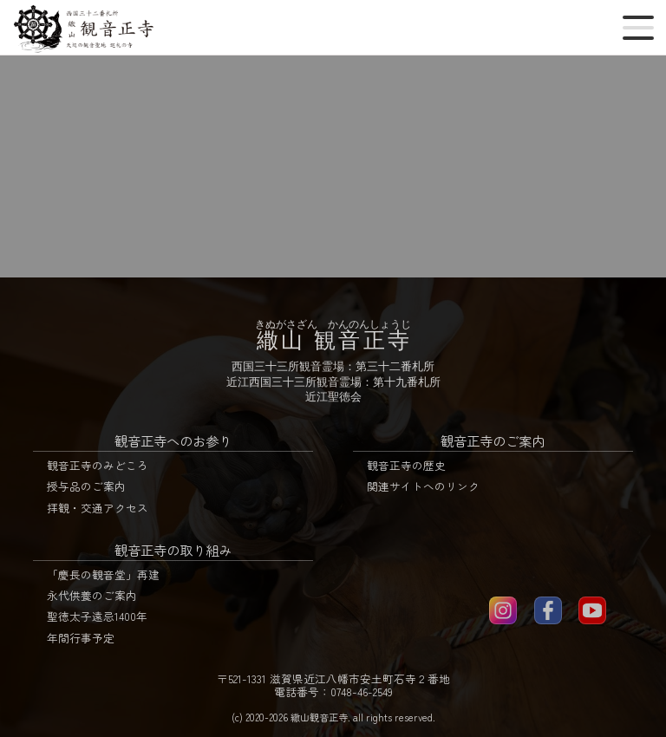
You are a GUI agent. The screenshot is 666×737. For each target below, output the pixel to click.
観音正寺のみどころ (97, 465)
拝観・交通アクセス (97, 507)
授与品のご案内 (86, 486)
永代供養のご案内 (92, 595)
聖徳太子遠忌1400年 (97, 616)
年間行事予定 (80, 637)
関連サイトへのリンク (423, 486)
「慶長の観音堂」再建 (103, 574)
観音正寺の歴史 (406, 465)
